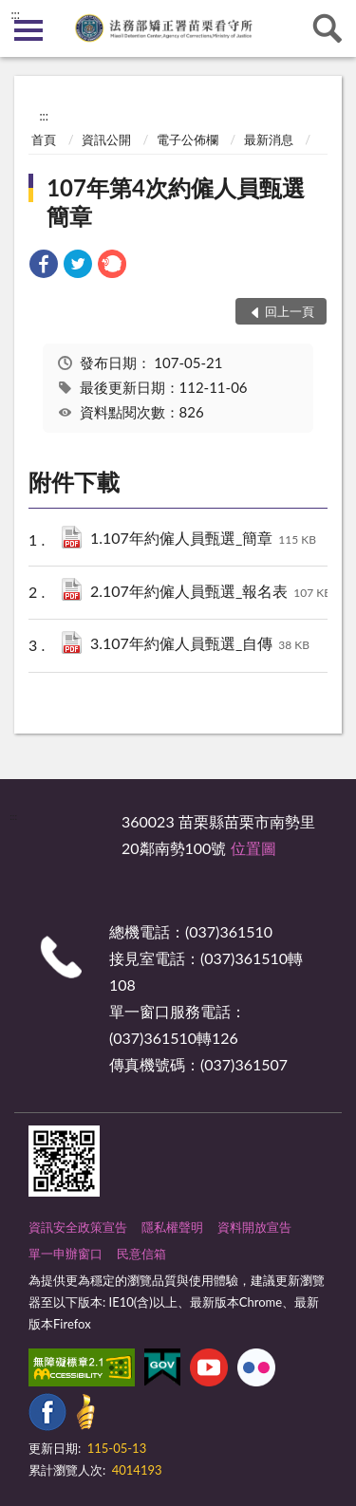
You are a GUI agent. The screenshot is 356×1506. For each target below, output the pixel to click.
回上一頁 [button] (289, 311)
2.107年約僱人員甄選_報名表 (210, 593)
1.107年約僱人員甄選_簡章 (203, 539)
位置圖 (253, 848)
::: (15, 14)
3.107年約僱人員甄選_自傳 (199, 645)
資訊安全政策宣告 (77, 1227)
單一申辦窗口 (65, 1253)
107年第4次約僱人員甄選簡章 (176, 202)
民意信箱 (141, 1253)
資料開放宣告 (254, 1227)
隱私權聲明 (172, 1227)
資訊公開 (106, 139)
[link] (43, 266)
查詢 (327, 28)
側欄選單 (28, 30)
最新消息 (268, 139)
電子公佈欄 (187, 139)
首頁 (43, 139)
